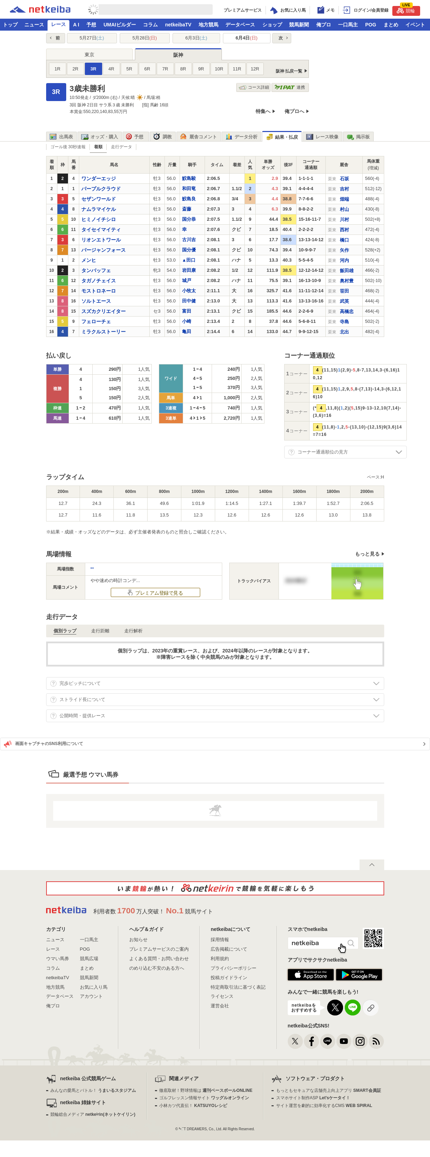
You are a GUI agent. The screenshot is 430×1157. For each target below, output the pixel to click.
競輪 (406, 9)
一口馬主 (348, 24)
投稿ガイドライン (229, 977)
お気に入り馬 (93, 987)
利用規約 (220, 958)
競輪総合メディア (92, 1114)
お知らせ (138, 939)
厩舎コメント (198, 137)
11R (237, 68)
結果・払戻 (282, 137)
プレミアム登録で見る (158, 593)
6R (147, 68)
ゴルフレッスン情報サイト (204, 1097)
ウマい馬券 (57, 958)
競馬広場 (89, 958)
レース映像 (322, 137)
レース (58, 24)
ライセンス (222, 996)
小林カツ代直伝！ (193, 1105)
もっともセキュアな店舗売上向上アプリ (328, 1090)
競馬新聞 (299, 24)
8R (183, 68)
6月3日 (196, 37)
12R (255, 68)
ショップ (272, 24)
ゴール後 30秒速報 (68, 146)
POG (370, 24)
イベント (415, 24)
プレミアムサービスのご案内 (159, 949)
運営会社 (220, 1005)
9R (201, 68)
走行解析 (133, 630)
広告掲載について (229, 949)
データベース (240, 24)
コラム (150, 24)
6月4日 (246, 37)
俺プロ (323, 24)
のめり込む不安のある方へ (156, 968)
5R (129, 68)
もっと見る (367, 554)
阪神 (178, 55)
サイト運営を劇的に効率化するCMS (324, 1105)
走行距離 (100, 630)
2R (76, 68)
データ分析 (241, 137)
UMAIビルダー (120, 24)
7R (165, 68)
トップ (10, 24)
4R (111, 68)
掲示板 (358, 137)
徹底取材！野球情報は (206, 1090)
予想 (91, 24)
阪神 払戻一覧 (289, 71)
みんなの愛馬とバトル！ (93, 1090)
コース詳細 (253, 87)
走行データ (121, 146)
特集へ (263, 111)
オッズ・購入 (99, 137)
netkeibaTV (178, 24)
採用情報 (220, 939)
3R (93, 68)
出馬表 (61, 137)
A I (76, 24)
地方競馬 (208, 24)
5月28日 (144, 37)
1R (58, 68)
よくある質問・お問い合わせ (159, 958)
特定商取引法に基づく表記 (238, 987)
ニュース (34, 24)
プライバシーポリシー (233, 968)
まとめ (391, 24)
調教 (162, 137)
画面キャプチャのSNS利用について (43, 744)
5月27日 (92, 37)
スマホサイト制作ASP (313, 1097)
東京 (89, 54)
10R (219, 68)
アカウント (91, 996)
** (92, 568)
